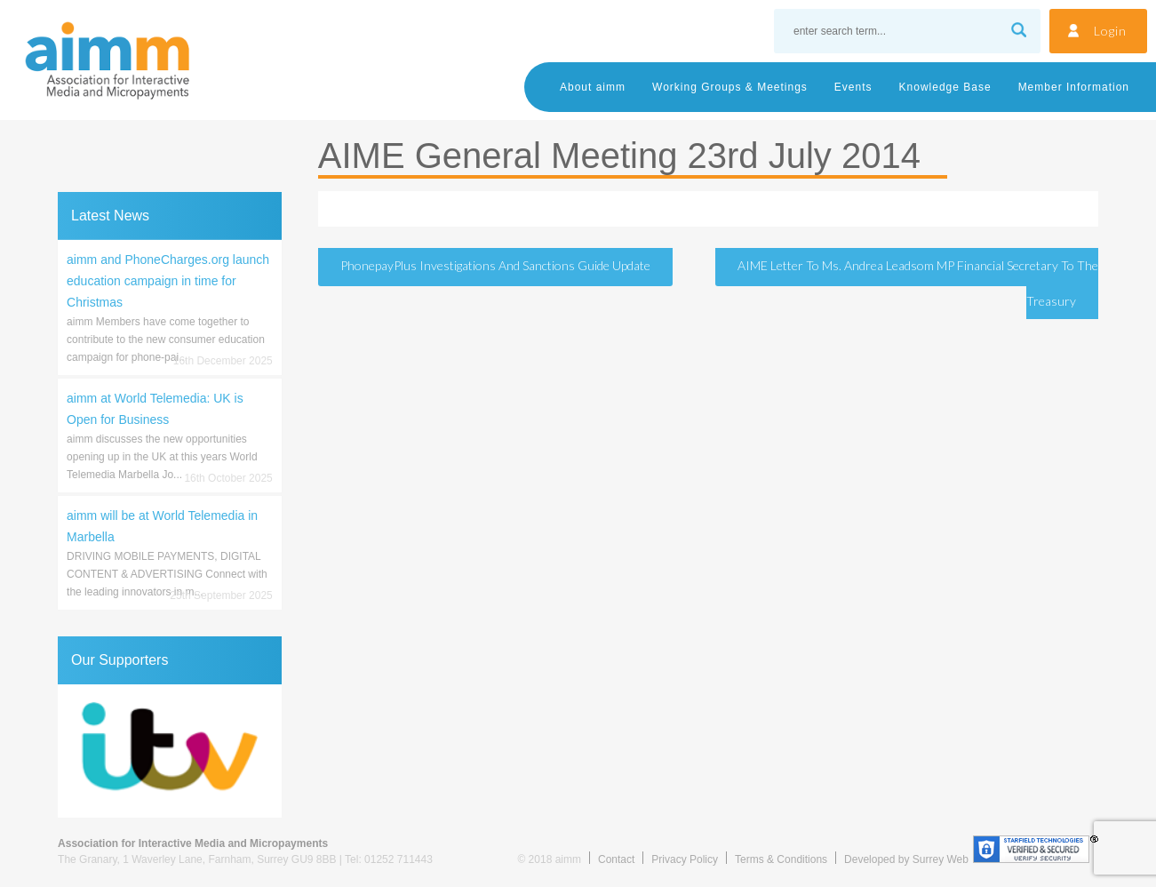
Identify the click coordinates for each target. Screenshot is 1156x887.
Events (853, 87)
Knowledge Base (945, 87)
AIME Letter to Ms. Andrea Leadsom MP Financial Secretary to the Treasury (917, 283)
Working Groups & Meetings (730, 87)
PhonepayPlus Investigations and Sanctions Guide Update (495, 265)
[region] (170, 751)
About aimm (593, 87)
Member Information (1073, 87)
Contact (616, 859)
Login (1110, 30)
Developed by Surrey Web (906, 859)
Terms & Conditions (781, 859)
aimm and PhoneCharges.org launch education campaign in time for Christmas (168, 280)
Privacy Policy (684, 859)
